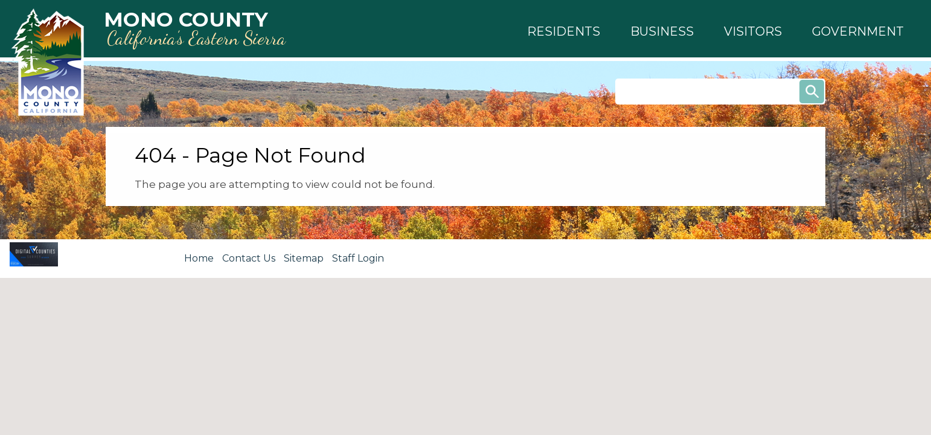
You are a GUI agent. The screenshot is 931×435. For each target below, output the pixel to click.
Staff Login (358, 258)
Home (199, 258)
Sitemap (304, 258)
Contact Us (248, 258)
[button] (563, 31)
